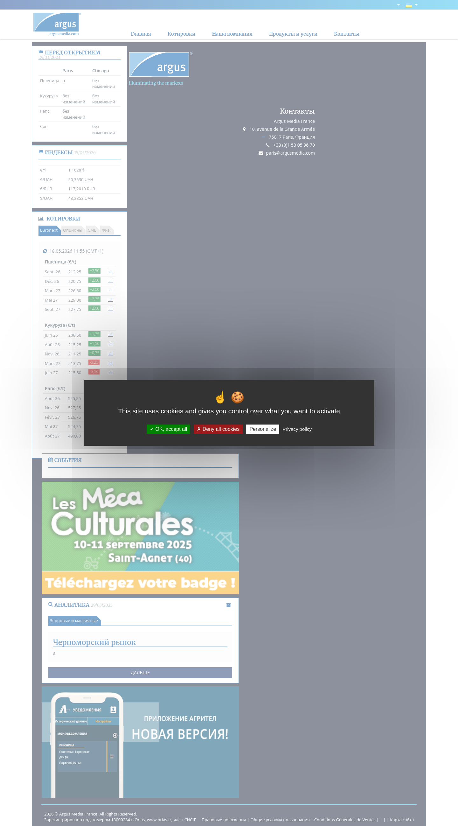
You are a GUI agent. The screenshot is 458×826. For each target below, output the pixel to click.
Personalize (262, 429)
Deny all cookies (218, 429)
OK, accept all (168, 429)
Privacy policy (297, 429)
